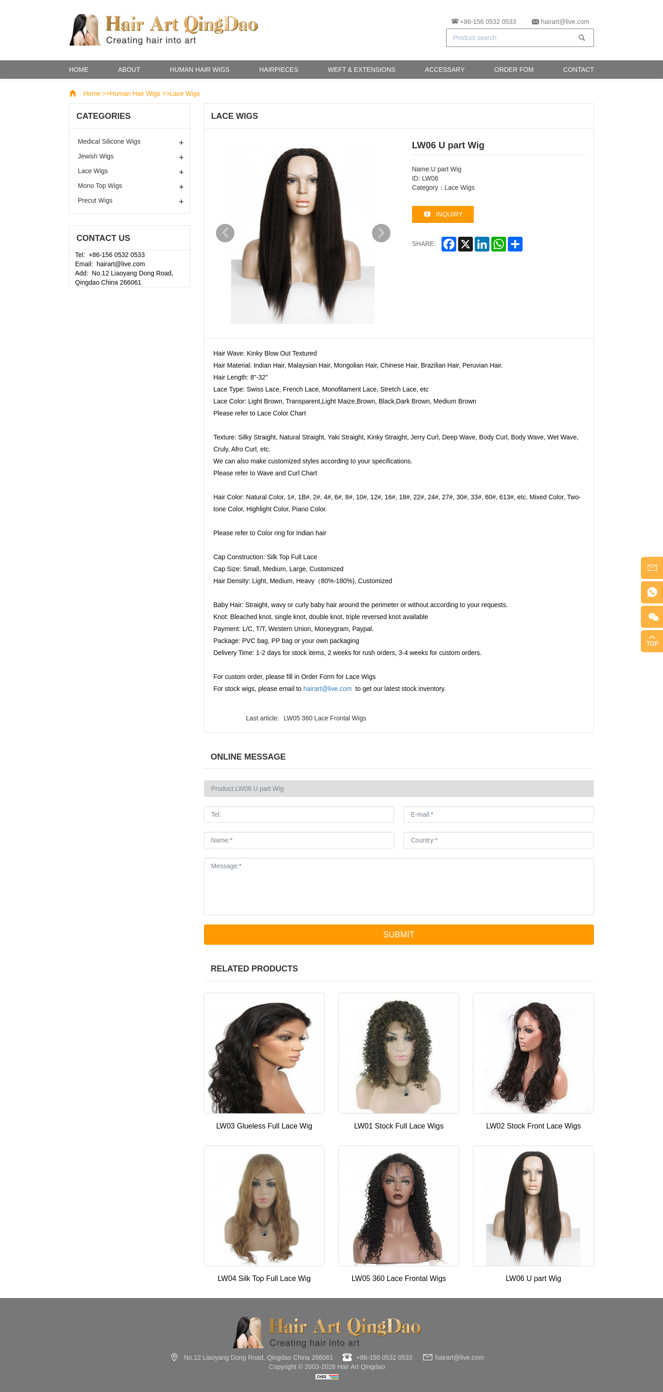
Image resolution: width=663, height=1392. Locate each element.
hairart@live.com (565, 21)
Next (381, 233)
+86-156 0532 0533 (488, 21)
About (129, 69)
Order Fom (514, 69)
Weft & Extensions (361, 69)
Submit (398, 934)
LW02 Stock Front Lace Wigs (533, 1126)
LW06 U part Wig (533, 1278)
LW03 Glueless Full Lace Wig (264, 1126)
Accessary (445, 69)
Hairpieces (278, 69)
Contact (578, 69)
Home (78, 69)
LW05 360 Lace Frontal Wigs (325, 718)
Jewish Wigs (96, 156)
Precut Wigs (95, 200)
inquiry (449, 213)
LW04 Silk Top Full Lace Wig (264, 1278)
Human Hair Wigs (200, 69)
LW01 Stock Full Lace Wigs (398, 1126)
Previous (225, 233)
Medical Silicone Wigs (109, 141)
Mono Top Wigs (100, 185)
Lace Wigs (185, 93)
